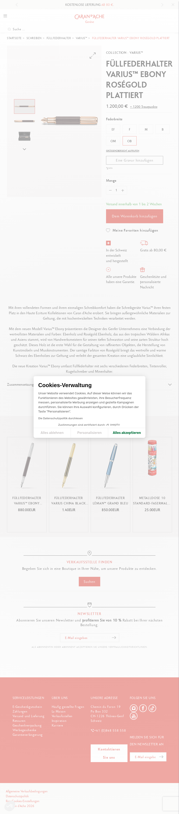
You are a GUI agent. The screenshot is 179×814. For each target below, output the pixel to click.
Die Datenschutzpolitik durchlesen (60, 418)
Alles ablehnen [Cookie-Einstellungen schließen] (52, 433)
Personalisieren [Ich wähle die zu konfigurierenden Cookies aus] (89, 433)
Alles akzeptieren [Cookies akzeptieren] (127, 433)
